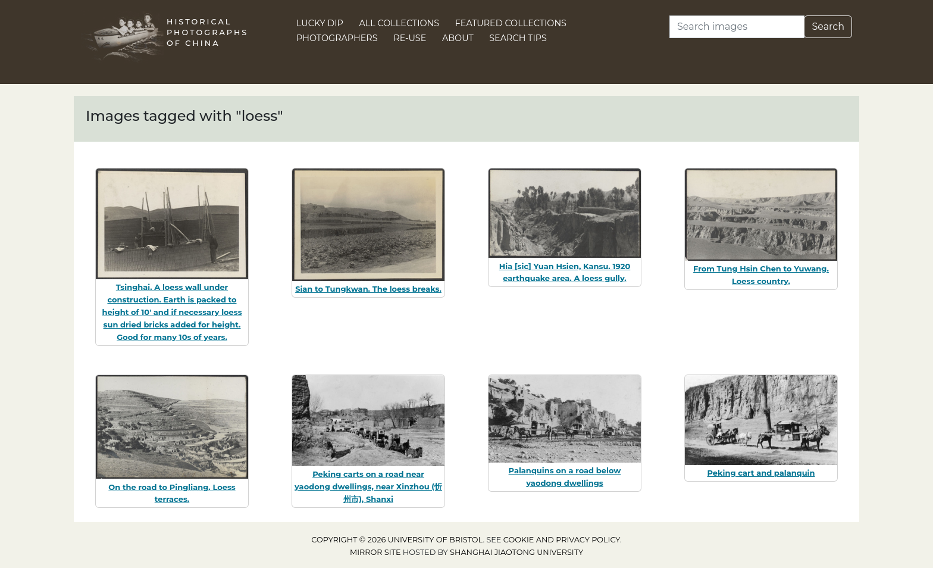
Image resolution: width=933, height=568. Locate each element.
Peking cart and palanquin (761, 473)
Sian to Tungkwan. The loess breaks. (368, 289)
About (458, 38)
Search (828, 26)
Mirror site (375, 552)
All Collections (399, 23)
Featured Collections (510, 23)
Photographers (337, 38)
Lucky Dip (319, 23)
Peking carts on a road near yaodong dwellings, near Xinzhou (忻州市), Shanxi (368, 486)
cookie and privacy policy (561, 539)
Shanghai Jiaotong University (516, 552)
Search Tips (518, 38)
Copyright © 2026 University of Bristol (397, 539)
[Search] (736, 26)
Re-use (409, 38)
